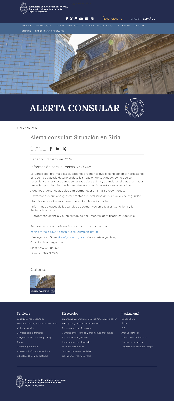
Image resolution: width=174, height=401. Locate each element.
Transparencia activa (132, 342)
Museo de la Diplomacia (134, 337)
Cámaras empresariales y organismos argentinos (87, 332)
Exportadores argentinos (75, 337)
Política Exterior (67, 25)
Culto (20, 342)
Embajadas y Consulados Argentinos (81, 323)
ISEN (124, 328)
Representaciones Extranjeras (77, 328)
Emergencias (113, 18)
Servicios (26, 25)
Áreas (124, 323)
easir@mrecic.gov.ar (44, 231)
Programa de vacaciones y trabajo (34, 337)
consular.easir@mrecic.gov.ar (78, 231)
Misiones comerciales (73, 346)
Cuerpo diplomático (27, 346)
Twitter (64, 149)
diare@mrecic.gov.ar (72, 237)
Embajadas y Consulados (98, 25)
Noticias (26, 31)
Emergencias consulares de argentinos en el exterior (89, 319)
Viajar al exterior (25, 328)
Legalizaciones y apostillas (30, 319)
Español (149, 18)
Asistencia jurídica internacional (33, 351)
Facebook (50, 149)
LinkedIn (57, 149)
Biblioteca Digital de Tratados (32, 356)
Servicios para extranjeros (30, 332)
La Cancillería (128, 319)
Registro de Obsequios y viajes (137, 346)
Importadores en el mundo (76, 342)
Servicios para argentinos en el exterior (37, 323)
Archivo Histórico (131, 332)
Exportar (124, 25)
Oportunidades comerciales (76, 351)
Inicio (20, 127)
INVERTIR (139, 25)
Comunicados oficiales (49, 31)
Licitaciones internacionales (76, 356)
